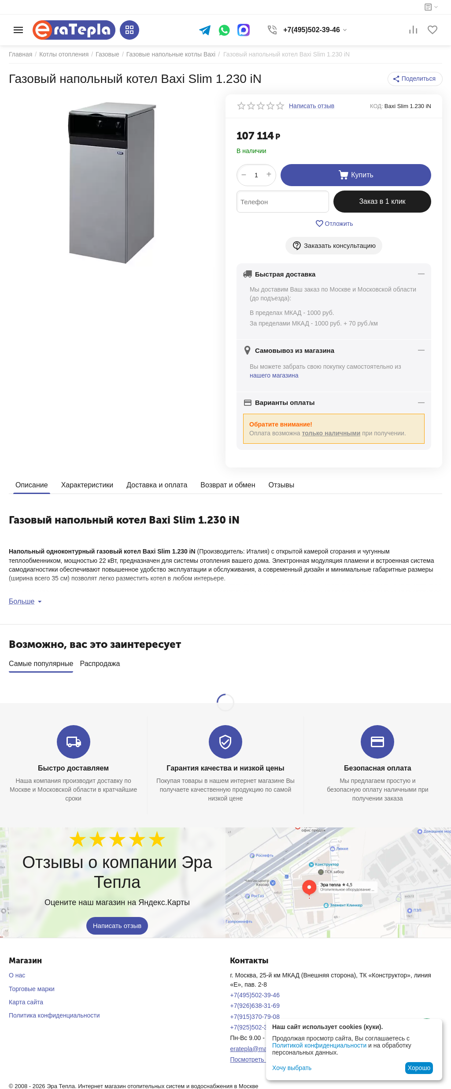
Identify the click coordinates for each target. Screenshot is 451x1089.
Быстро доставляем (73, 765)
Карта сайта (26, 999)
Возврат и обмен (227, 485)
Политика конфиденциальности (54, 1012)
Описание (31, 485)
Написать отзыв (117, 923)
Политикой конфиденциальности (319, 1045)
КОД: (376, 106)
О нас (17, 972)
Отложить (334, 223)
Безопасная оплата (377, 765)
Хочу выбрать (291, 1067)
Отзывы (282, 485)
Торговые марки (32, 985)
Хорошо (419, 1067)
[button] (415, 79)
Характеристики (87, 485)
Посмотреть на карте (260, 1056)
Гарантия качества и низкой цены (225, 765)
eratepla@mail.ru (253, 1045)
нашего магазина (274, 375)
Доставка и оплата (156, 485)
